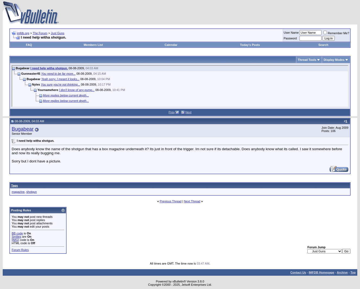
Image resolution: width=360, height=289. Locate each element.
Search (323, 44)
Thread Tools (307, 59)
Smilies (16, 236)
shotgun (31, 191)
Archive (342, 272)
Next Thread (192, 201)
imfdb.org (23, 33)
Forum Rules (20, 250)
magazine (18, 191)
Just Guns (58, 33)
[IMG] (15, 239)
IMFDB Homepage (321, 272)
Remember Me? (336, 33)
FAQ (29, 44)
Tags (14, 185)
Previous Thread (171, 201)
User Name (291, 32)
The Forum (40, 33)
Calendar (171, 44)
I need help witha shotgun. (49, 68)
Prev (171, 112)
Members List (93, 44)
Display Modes (334, 59)
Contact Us (298, 272)
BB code (17, 233)
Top (353, 272)
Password (290, 38)
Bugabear (23, 129)
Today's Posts (250, 44)
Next (188, 112)
